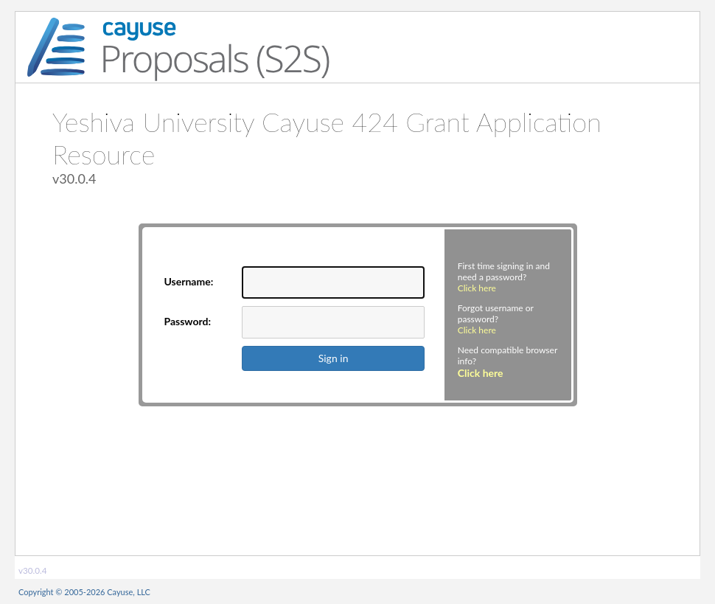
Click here (477, 288)
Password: (188, 321)
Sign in (333, 358)
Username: (189, 281)
